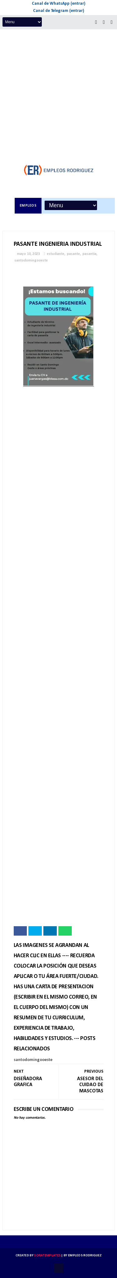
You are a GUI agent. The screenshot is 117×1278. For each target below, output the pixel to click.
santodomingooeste (31, 260)
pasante (73, 254)
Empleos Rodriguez (84, 1255)
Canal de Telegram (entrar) (58, 10)
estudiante (55, 254)
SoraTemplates (47, 1255)
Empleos (28, 206)
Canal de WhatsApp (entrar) (58, 3)
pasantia (89, 254)
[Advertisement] (58, 91)
